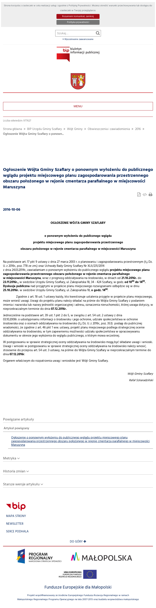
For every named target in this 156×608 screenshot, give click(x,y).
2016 (138, 129)
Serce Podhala (17, 531)
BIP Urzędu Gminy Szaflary (44, 129)
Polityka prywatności (78, 22)
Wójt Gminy (74, 129)
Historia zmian (14, 471)
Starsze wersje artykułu (21, 484)
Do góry (78, 541)
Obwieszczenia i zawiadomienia (109, 129)
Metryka (9, 458)
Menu (78, 106)
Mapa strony (16, 516)
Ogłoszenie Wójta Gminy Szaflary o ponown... (33, 134)
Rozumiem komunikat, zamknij (78, 16)
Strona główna (12, 129)
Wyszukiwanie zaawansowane (78, 39)
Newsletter (14, 524)
